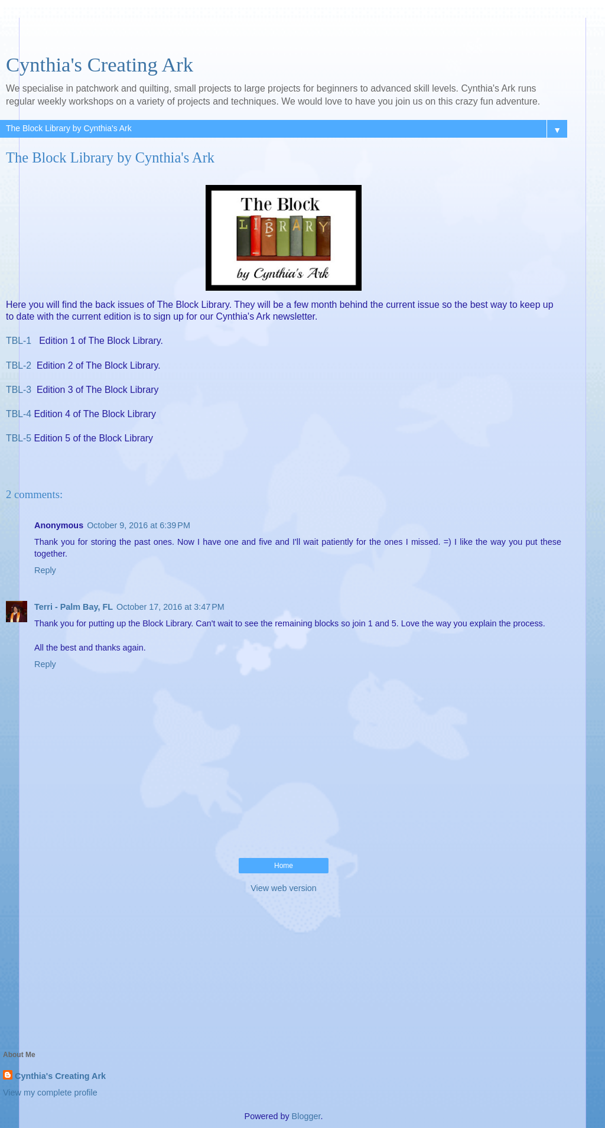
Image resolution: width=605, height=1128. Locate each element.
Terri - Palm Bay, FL (73, 607)
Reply (45, 570)
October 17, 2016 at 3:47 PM (170, 607)
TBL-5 (18, 438)
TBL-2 (18, 365)
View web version (284, 888)
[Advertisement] (283, 32)
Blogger (306, 1116)
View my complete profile (50, 1092)
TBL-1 (20, 341)
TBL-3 (18, 390)
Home (283, 866)
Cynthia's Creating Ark (99, 64)
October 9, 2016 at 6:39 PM (138, 525)
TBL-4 (18, 414)
